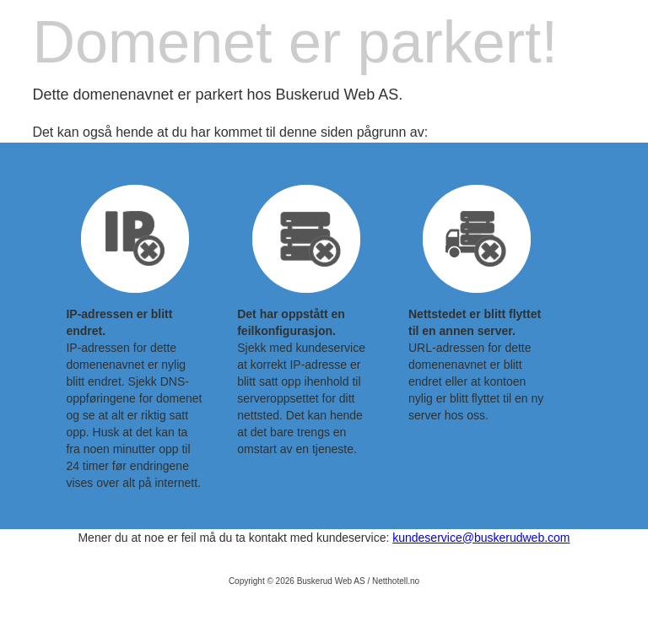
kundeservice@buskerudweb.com (481, 537)
